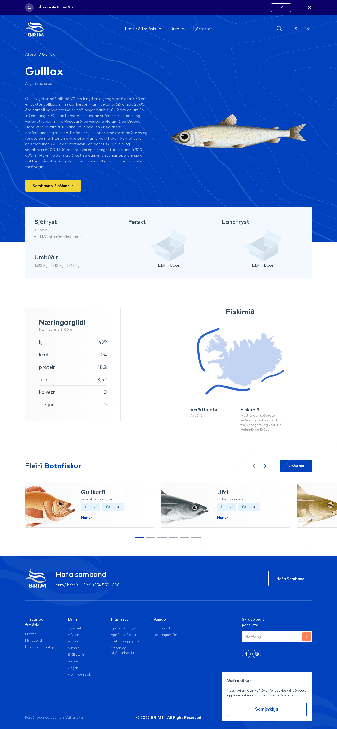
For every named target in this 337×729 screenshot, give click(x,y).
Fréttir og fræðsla (34, 621)
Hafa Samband (290, 578)
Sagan (73, 667)
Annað (160, 618)
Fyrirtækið (76, 628)
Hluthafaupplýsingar (127, 641)
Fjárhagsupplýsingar (127, 628)
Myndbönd (33, 640)
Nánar (86, 518)
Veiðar (73, 641)
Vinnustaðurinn (80, 661)
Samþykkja (266, 709)
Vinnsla (74, 648)
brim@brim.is (67, 584)
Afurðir (31, 53)
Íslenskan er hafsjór (40, 647)
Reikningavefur (165, 634)
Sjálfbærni (76, 654)
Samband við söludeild (53, 185)
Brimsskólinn (164, 628)
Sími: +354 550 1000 (101, 584)
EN (306, 28)
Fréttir (30, 633)
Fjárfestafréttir (124, 634)
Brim (72, 618)
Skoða (281, 7)
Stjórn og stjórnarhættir (123, 650)
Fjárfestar (120, 618)
